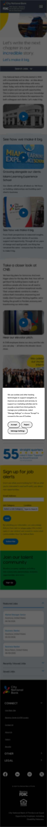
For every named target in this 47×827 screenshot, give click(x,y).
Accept (14, 425)
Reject (26, 425)
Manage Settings (17, 431)
